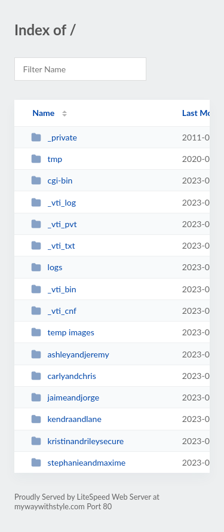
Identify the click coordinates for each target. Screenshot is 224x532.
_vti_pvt (53, 224)
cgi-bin (51, 180)
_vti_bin (53, 289)
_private (54, 137)
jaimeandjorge (65, 397)
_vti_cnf (53, 310)
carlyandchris (63, 376)
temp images (62, 332)
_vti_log (53, 202)
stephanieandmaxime (78, 462)
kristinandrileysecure (77, 441)
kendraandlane (66, 419)
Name (43, 113)
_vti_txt (53, 245)
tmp (46, 159)
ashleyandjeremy (70, 354)
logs (46, 267)
